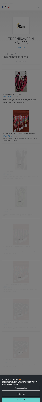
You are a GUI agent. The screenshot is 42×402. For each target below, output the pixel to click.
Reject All (21, 396)
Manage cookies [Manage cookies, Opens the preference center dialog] (21, 391)
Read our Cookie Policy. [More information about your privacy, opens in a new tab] (12, 386)
